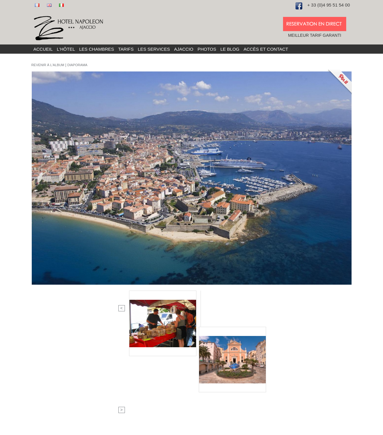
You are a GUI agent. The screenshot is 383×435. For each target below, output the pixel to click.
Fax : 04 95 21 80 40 (133, 361)
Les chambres (96, 49)
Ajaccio (183, 49)
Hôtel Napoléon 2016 (124, 430)
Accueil (43, 49)
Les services (154, 49)
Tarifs (126, 49)
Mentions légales (187, 430)
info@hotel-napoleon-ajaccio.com (144, 367)
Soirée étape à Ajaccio (214, 367)
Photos (207, 49)
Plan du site (157, 430)
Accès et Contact (266, 49)
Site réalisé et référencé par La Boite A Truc (242, 430)
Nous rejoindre (127, 374)
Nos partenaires (208, 380)
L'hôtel (66, 49)
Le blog (229, 49)
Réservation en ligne (213, 374)
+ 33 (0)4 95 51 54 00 (328, 4)
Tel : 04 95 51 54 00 (132, 355)
